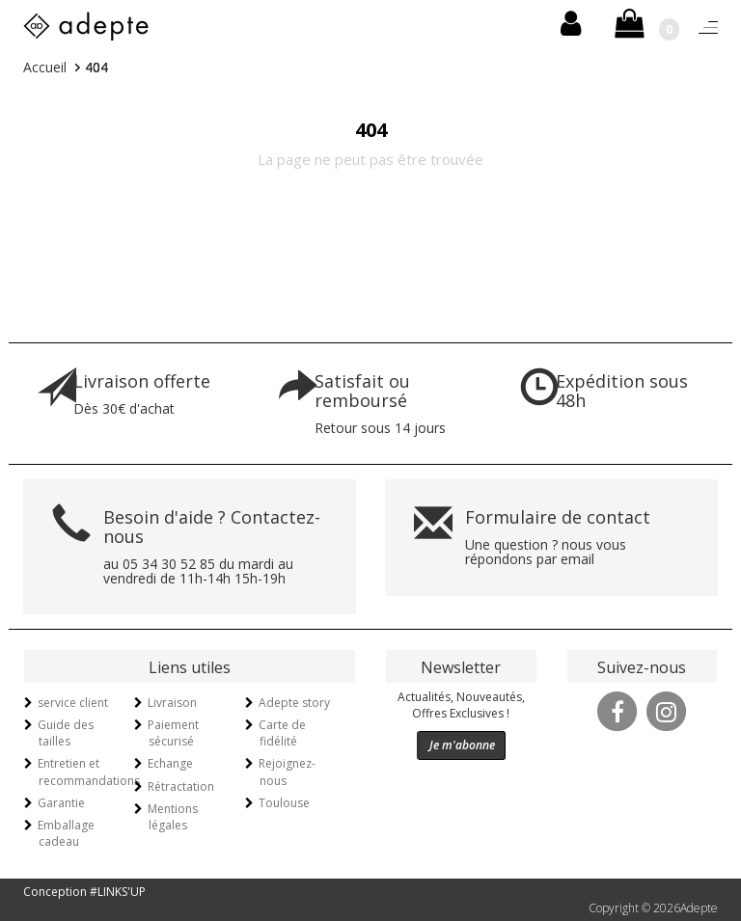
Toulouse (284, 803)
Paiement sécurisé (173, 733)
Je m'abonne (462, 745)
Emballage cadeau (66, 833)
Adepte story (294, 702)
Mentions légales (173, 816)
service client (73, 702)
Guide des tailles (66, 733)
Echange (170, 763)
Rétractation (181, 786)
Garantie (61, 803)
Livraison (172, 702)
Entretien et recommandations (89, 771)
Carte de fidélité (282, 733)
